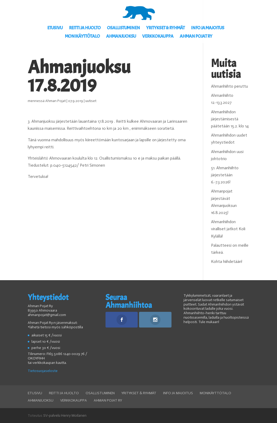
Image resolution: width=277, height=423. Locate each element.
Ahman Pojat (55, 101)
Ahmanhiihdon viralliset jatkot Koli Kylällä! (228, 228)
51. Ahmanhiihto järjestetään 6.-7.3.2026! (225, 174)
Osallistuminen (123, 28)
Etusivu (55, 28)
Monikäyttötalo (82, 37)
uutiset (90, 101)
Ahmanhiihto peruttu (229, 86)
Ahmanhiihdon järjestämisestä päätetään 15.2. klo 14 (230, 118)
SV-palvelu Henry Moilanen (64, 415)
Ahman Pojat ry (196, 37)
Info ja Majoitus (207, 28)
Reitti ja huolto (85, 28)
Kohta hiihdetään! (226, 261)
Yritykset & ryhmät (165, 28)
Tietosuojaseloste (43, 371)
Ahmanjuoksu (121, 37)
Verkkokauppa (157, 37)
